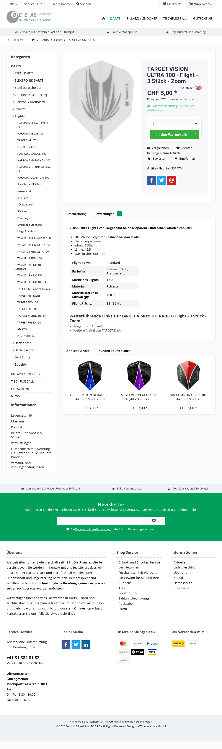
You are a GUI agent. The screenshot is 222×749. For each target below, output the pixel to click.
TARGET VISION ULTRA (31, 316)
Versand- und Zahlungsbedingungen (27, 473)
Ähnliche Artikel (78, 351)
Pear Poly (23, 218)
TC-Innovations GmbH (152, 734)
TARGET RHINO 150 (29, 322)
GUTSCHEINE (20, 389)
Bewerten (156, 158)
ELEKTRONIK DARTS (28, 80)
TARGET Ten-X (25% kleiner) (34, 289)
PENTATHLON (25, 336)
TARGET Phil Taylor (28, 295)
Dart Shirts (22, 357)
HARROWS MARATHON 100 (34, 160)
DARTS (16, 66)
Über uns (17, 429)
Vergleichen (158, 148)
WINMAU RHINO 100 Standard (28, 267)
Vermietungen (21, 451)
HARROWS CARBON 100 (31, 154)
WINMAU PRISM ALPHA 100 (34, 238)
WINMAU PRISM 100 (29, 258)
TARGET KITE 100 (27, 309)
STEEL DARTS (24, 73)
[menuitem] (200, 4)
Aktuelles (180, 570)
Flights (19, 116)
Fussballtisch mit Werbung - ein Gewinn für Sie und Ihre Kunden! (31, 461)
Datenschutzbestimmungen (93, 537)
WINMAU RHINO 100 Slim (32, 282)
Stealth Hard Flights (29, 184)
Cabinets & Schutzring (30, 95)
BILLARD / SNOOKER (25, 374)
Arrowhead (24, 191)
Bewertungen (108, 213)
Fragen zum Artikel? (163, 153)
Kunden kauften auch (114, 351)
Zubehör (20, 364)
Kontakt (16, 435)
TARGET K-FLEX (26, 140)
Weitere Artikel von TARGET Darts (96, 330)
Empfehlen (185, 158)
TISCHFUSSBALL (22, 381)
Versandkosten (143, 729)
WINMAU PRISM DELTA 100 (34, 245)
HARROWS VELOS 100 (30, 133)
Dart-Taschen (24, 350)
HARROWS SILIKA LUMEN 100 (31, 125)
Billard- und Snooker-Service (26, 443)
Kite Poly (22, 198)
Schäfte (20, 109)
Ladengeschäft (21, 423)
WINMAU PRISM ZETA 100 (33, 251)
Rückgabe (126, 611)
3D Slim (22, 211)
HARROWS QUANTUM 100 (33, 177)
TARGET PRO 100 (27, 302)
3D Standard (25, 204)
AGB (122, 596)
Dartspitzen (23, 343)
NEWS (15, 396)
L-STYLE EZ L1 (25, 147)
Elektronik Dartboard (29, 102)
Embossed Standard (29, 225)
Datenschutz (183, 591)
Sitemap (125, 616)
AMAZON (23, 329)
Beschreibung (76, 214)
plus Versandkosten (182, 99)
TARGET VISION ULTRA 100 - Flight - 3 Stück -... (139, 397)
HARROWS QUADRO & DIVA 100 (33, 169)
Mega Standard (26, 231)
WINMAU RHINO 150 (29, 275)
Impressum (182, 596)
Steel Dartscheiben (28, 87)
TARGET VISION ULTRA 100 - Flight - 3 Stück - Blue (90, 397)
